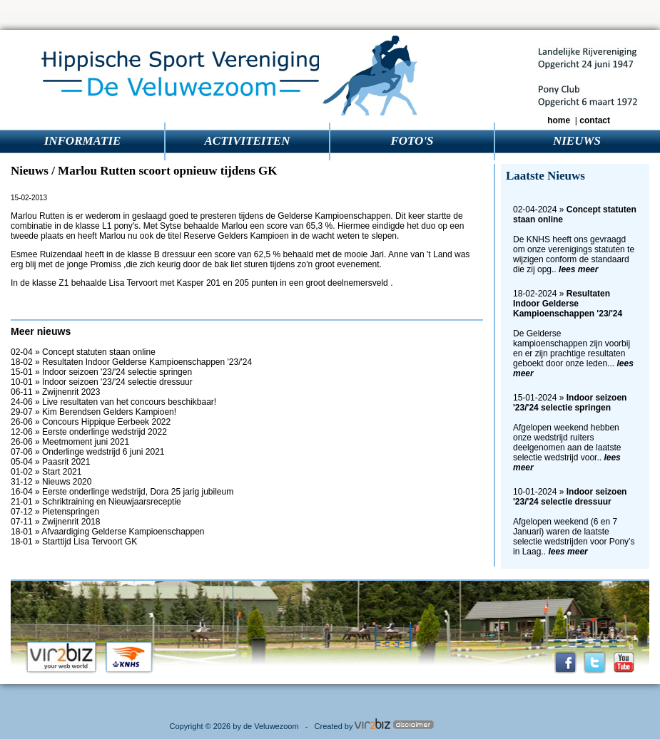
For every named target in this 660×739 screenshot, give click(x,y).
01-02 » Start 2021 (46, 472)
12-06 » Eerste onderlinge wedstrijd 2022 (89, 432)
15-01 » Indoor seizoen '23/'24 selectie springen (101, 372)
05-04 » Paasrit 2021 (50, 462)
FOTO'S (411, 141)
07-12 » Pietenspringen (55, 512)
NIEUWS (577, 141)
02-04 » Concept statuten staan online (83, 352)
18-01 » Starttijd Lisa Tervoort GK (74, 542)
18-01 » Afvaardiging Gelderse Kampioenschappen (108, 532)
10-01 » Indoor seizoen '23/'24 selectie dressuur (102, 382)
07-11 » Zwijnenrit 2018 (55, 522)
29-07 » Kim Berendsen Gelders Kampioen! (93, 412)
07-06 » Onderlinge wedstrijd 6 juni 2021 (87, 452)
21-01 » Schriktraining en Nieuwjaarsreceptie (96, 502)
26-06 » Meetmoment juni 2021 (70, 442)
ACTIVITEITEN (247, 141)
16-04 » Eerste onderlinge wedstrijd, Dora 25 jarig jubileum (122, 492)
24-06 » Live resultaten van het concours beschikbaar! (113, 402)
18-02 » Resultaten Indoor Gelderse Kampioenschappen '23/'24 (131, 362)
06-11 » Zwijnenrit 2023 (55, 392)
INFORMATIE (82, 141)
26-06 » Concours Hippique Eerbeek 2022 (91, 422)
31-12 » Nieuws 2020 (51, 482)
